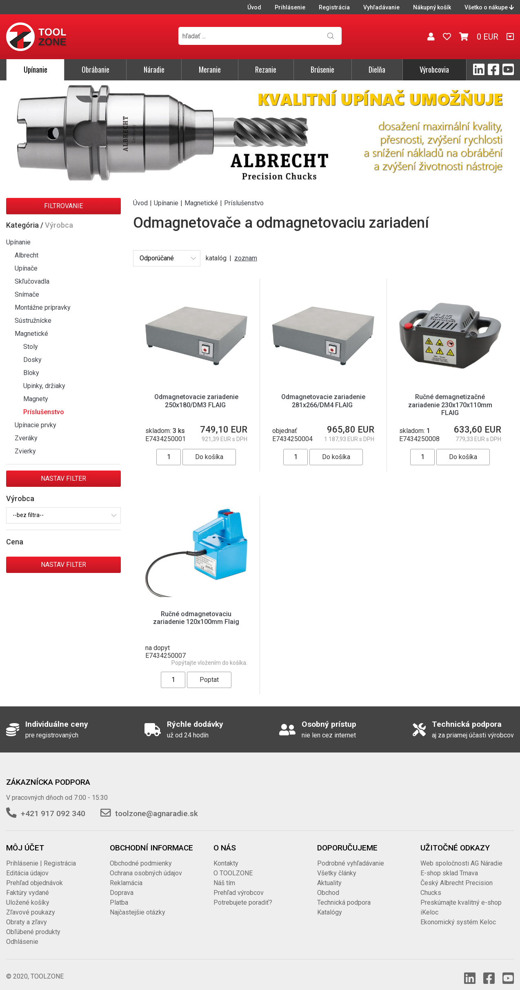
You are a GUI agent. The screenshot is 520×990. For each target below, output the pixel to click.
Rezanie (265, 69)
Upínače (26, 268)
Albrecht (26, 255)
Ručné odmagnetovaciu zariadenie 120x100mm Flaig (196, 618)
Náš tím (224, 875)
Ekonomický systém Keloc (458, 914)
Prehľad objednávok (34, 875)
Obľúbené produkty (33, 924)
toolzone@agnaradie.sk (156, 805)
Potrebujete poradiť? (242, 894)
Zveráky (26, 438)
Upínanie (35, 69)
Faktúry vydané (27, 884)
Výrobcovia (434, 69)
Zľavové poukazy (30, 904)
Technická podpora (344, 894)
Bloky (31, 373)
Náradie (154, 69)
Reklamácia (126, 875)
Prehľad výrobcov (238, 884)
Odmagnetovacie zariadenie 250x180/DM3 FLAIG (196, 400)
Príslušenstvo (43, 412)
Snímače (27, 294)
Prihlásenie (290, 7)
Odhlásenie (22, 933)
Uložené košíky (27, 894)
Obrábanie (95, 69)
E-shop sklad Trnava (449, 865)
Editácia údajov (27, 865)
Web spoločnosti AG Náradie (461, 855)
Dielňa (377, 69)
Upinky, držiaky (44, 386)
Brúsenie (322, 69)
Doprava (121, 884)
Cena (14, 541)
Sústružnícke (33, 320)
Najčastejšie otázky (137, 904)
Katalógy (329, 904)
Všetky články (336, 865)
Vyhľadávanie (381, 7)
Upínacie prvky (35, 425)
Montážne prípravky (43, 307)
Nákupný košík (432, 7)
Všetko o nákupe (489, 7)
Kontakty (225, 855)
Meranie (210, 69)
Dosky (32, 360)
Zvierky (25, 451)
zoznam (245, 258)
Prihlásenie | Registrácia (41, 855)
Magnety (35, 399)
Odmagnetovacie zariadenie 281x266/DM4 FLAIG (323, 400)
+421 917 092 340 (53, 805)
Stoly (30, 347)
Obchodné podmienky (141, 855)
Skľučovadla (32, 281)
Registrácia (334, 7)
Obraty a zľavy (26, 914)
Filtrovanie (63, 206)
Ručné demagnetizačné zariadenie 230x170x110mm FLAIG (450, 404)
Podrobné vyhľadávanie (350, 855)
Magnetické (31, 333)
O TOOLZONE (233, 865)
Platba (119, 894)
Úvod (254, 7)
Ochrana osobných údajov (146, 865)
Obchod (328, 884)
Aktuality (329, 875)
